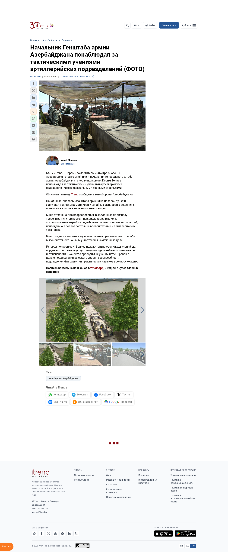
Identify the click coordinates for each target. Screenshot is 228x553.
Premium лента (81, 480)
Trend (74, 194)
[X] (48, 534)
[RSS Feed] (76, 534)
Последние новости (84, 476)
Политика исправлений (118, 497)
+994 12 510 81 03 (40, 509)
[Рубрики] (189, 25)
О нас (109, 476)
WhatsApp (96, 268)
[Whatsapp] (34, 534)
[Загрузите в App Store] (163, 534)
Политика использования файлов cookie (183, 499)
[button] (33, 84)
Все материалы (68, 164)
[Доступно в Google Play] (185, 534)
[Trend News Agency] (40, 474)
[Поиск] (127, 25)
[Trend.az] (42, 25)
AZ (187, 546)
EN (181, 546)
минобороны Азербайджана (63, 378)
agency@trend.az (39, 512)
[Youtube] (55, 534)
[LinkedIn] (69, 534)
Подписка (143, 476)
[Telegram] (62, 534)
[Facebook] (41, 534)
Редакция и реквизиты (118, 480)
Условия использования (183, 476)
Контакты (111, 485)
